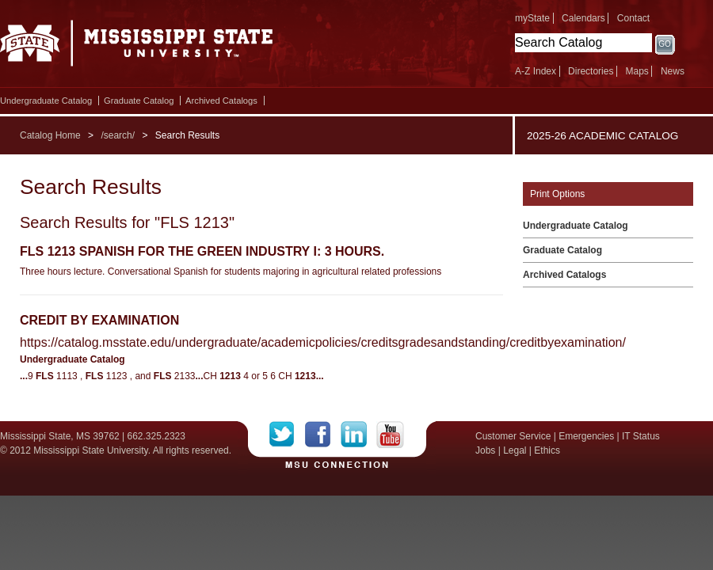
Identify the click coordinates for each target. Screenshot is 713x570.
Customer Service (513, 436)
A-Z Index (535, 71)
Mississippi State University (136, 47)
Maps (636, 71)
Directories (590, 71)
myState (532, 18)
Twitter (287, 434)
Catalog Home (50, 135)
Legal (514, 450)
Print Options (557, 194)
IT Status (641, 436)
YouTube (390, 434)
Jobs (485, 450)
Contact (633, 18)
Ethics (547, 450)
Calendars (583, 18)
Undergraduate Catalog (46, 100)
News (672, 71)
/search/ (118, 135)
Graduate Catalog (138, 100)
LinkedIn (358, 434)
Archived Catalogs (221, 100)
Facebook (323, 434)
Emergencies (586, 436)
